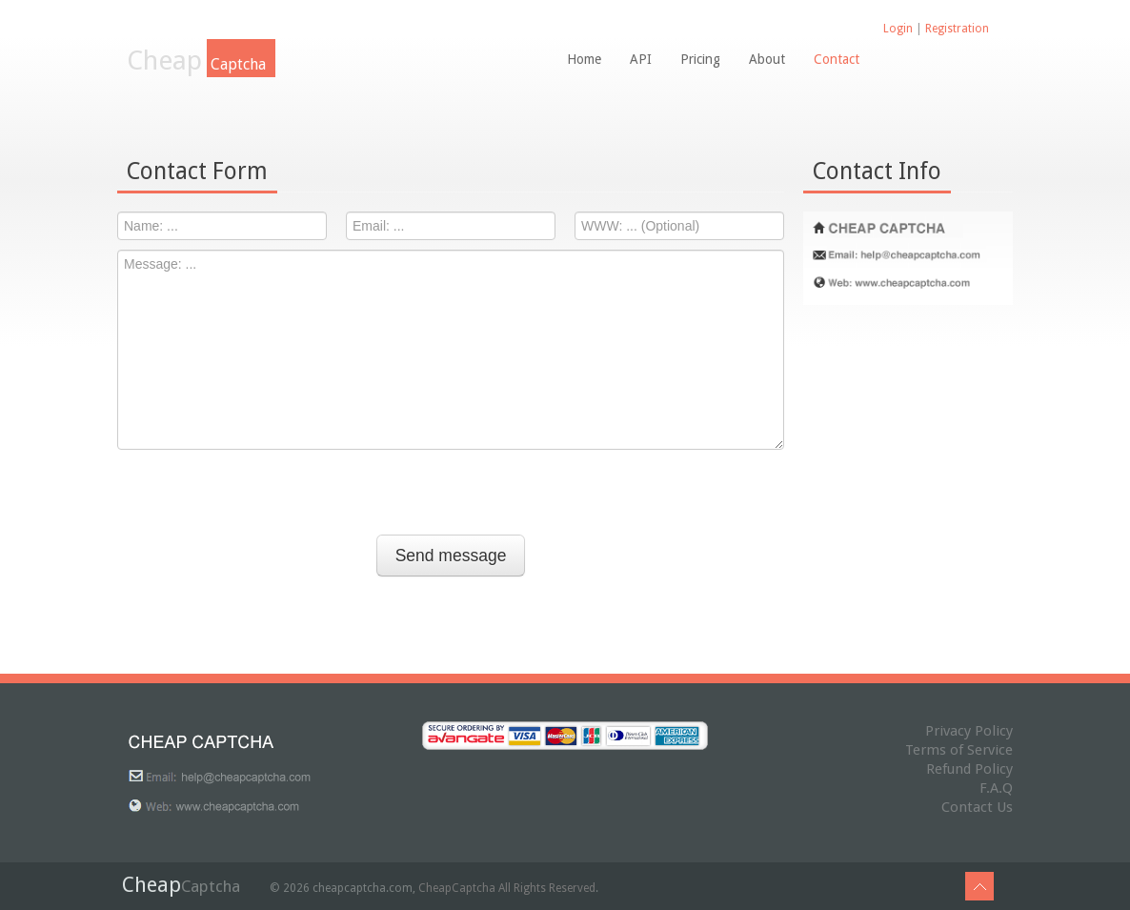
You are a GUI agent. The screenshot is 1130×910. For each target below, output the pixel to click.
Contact (836, 59)
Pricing (700, 59)
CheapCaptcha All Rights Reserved (506, 888)
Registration (957, 28)
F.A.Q (996, 788)
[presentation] (450, 496)
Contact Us (977, 807)
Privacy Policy (969, 730)
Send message (451, 555)
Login (898, 28)
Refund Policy (969, 769)
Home (584, 59)
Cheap (201, 60)
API (641, 59)
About (767, 59)
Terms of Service (959, 749)
